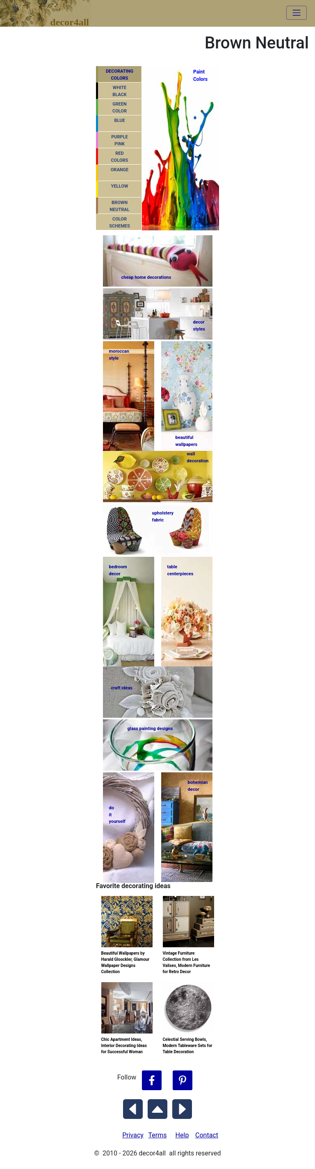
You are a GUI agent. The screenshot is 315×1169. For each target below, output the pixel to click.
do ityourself (117, 814)
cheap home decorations (146, 277)
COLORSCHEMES (119, 222)
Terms (157, 1135)
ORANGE (119, 169)
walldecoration (197, 457)
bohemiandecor (198, 786)
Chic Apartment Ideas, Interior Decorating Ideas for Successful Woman (124, 1045)
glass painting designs (150, 728)
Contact (206, 1135)
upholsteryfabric (163, 516)
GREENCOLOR (119, 107)
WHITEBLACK (119, 91)
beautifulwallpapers (187, 441)
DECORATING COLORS (119, 75)
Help (182, 1135)
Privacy (133, 1135)
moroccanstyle (119, 355)
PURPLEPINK (119, 140)
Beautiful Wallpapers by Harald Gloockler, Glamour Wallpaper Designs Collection (125, 962)
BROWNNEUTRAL (119, 206)
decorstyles (199, 325)
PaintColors (199, 75)
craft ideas (121, 688)
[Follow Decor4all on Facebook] (152, 1081)
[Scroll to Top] (157, 1107)
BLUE (119, 120)
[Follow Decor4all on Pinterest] (182, 1081)
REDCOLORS (119, 157)
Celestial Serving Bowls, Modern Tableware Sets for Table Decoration (187, 1045)
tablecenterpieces (180, 570)
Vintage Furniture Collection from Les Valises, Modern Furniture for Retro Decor (186, 962)
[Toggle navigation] (296, 13)
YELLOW (119, 186)
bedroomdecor (118, 570)
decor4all (51, 8)
